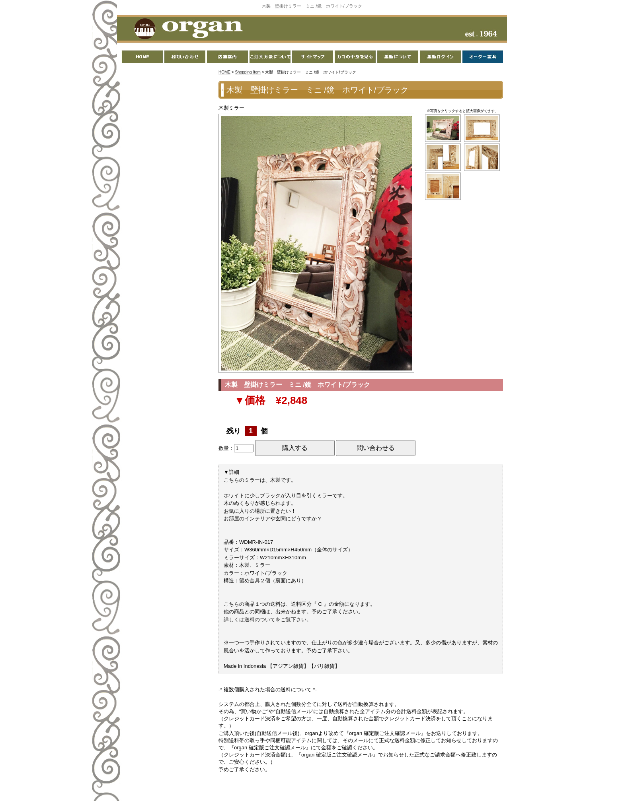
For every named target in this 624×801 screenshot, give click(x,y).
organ (186, 29)
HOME (224, 72)
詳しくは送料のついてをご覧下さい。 (268, 620)
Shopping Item (248, 72)
